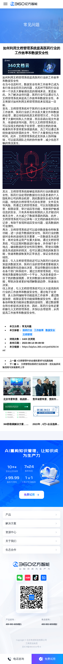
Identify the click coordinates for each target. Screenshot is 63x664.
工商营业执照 (32, 643)
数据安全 (50, 330)
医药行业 (27, 330)
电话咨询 (16, 659)
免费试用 (47, 659)
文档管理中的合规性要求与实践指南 (35, 360)
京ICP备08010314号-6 (31, 647)
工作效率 (39, 330)
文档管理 (27, 334)
